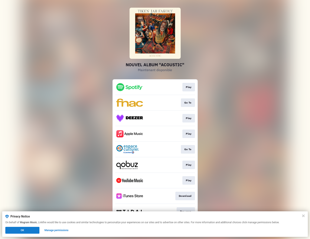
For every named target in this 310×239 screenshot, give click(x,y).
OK (22, 230)
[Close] (303, 215)
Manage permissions (57, 230)
